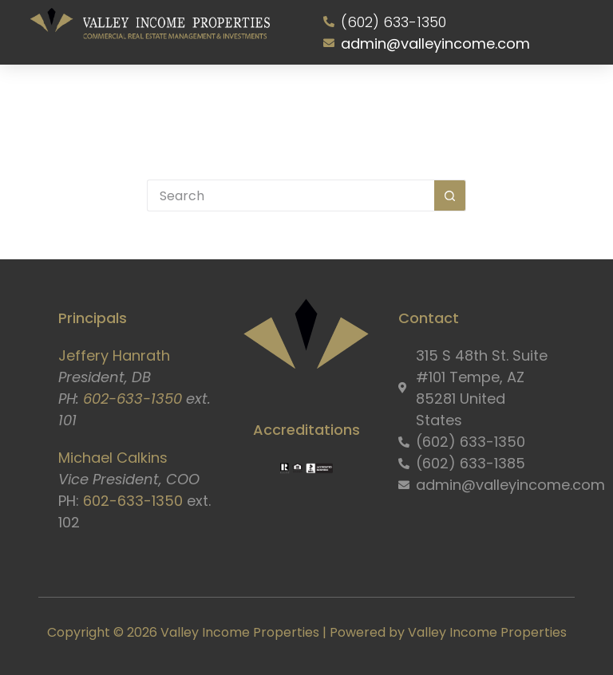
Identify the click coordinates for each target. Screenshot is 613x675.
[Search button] (450, 195)
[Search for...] (290, 195)
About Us (123, 98)
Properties (255, 98)
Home (70, 98)
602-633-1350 (132, 399)
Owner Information (339, 98)
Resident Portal (437, 98)
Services (191, 98)
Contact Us (521, 98)
